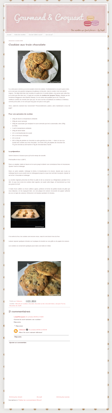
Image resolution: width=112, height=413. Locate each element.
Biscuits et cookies (22, 303)
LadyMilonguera (19, 317)
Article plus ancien (62, 397)
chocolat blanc (50, 303)
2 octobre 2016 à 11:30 (35, 317)
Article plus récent (15, 397)
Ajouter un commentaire (17, 342)
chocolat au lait (39, 303)
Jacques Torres (60, 303)
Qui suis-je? (49, 35)
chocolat (31, 303)
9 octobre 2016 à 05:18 (38, 330)
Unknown (22, 330)
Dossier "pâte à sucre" (35, 35)
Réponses (19, 326)
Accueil (9, 35)
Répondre (17, 322)
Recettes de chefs (15, 305)
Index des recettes (20, 35)
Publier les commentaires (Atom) (29, 400)
